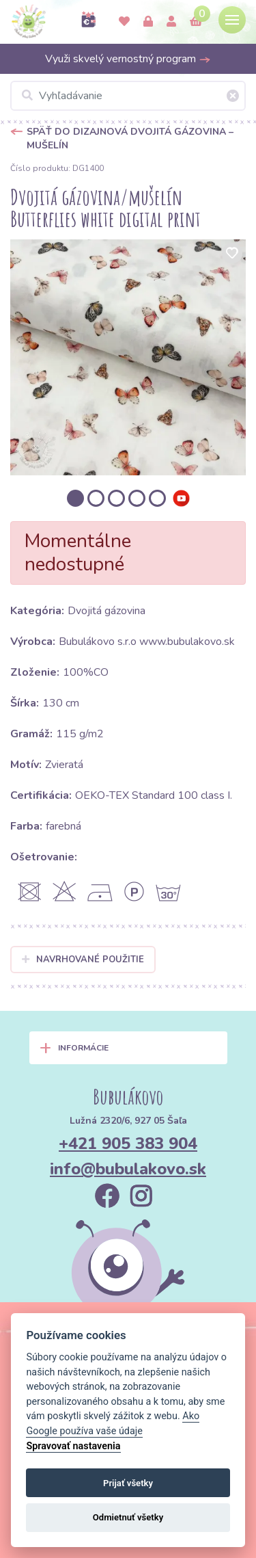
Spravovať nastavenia (73, 1446)
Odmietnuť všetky (128, 1517)
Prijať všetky (128, 1483)
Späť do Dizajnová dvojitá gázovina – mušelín (130, 138)
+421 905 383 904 (128, 1143)
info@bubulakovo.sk (128, 1169)
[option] (128, 357)
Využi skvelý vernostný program (128, 58)
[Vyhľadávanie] (128, 96)
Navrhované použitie (83, 959)
